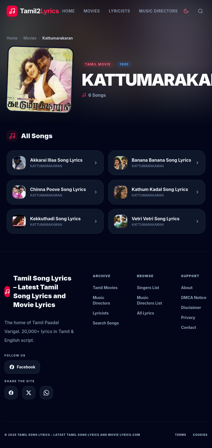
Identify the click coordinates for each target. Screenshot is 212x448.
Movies (92, 11)
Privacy (188, 317)
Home (68, 11)
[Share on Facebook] (11, 392)
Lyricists (119, 11)
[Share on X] (28, 392)
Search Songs (106, 323)
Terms (180, 434)
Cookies (200, 434)
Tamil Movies (105, 287)
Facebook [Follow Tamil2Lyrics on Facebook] (22, 367)
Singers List (148, 287)
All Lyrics (145, 313)
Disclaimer (191, 307)
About (187, 287)
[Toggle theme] (186, 11)
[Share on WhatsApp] (46, 392)
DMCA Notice (193, 297)
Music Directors (158, 11)
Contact (188, 327)
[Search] (200, 11)
